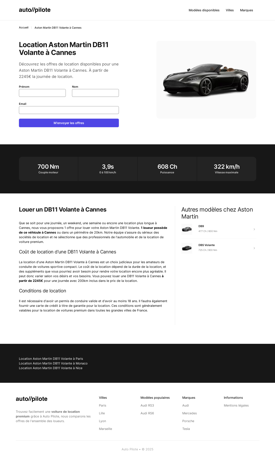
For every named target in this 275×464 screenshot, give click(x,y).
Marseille (105, 429)
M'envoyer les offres (69, 123)
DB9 (201, 226)
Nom (75, 86)
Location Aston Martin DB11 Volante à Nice (50, 368)
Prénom (24, 86)
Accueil (23, 27)
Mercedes (189, 413)
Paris (102, 405)
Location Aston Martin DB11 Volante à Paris (51, 359)
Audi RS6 (147, 413)
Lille (102, 413)
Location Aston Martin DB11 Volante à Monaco (53, 363)
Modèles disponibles (204, 10)
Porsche (188, 421)
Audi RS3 (147, 405)
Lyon (102, 421)
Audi (185, 405)
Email (22, 103)
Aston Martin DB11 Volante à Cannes (58, 27)
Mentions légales (236, 405)
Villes (230, 10)
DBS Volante (206, 245)
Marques (246, 10)
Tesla (186, 429)
